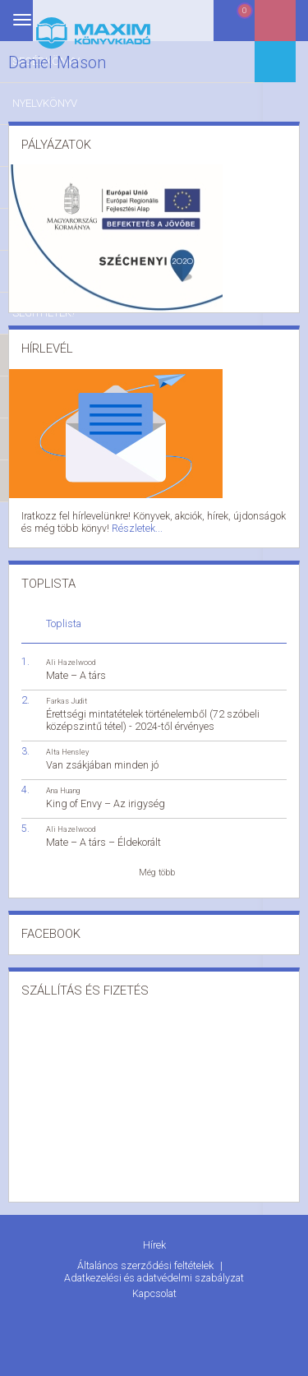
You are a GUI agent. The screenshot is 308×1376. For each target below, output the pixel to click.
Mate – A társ (76, 671)
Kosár (245, 26)
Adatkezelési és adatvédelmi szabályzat (154, 1271)
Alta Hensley (67, 748)
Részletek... (113, 526)
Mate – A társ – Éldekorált (103, 839)
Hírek (154, 1241)
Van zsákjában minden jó (102, 761)
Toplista (63, 619)
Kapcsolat (154, 1287)
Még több (157, 869)
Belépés (287, 26)
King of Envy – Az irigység (105, 800)
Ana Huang (63, 787)
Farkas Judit (66, 697)
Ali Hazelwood (70, 658)
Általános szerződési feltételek (146, 1260)
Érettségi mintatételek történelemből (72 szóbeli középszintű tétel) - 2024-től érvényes (153, 716)
